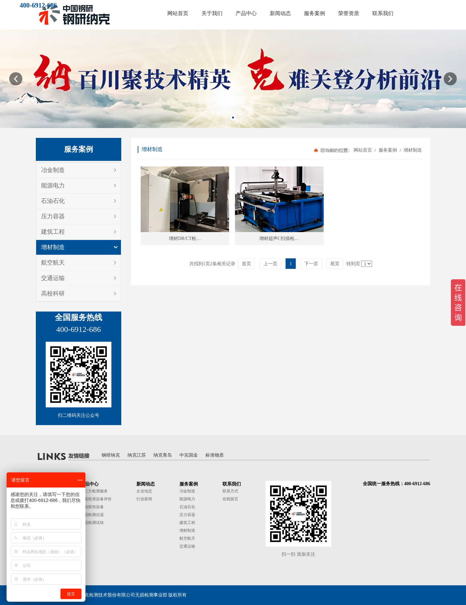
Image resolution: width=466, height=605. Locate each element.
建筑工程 (53, 231)
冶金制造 (53, 170)
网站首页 (363, 150)
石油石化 (53, 201)
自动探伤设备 (92, 507)
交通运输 (53, 278)
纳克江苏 (137, 455)
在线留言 (230, 499)
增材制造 (53, 247)
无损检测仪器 (92, 514)
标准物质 (214, 455)
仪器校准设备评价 (96, 499)
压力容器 (53, 216)
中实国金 (188, 455)
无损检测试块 (92, 522)
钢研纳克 (111, 455)
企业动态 (144, 491)
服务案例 (387, 150)
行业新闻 (144, 499)
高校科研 (53, 293)
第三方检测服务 (94, 491)
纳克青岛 (162, 455)
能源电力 (53, 185)
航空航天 (53, 262)
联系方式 (230, 491)
